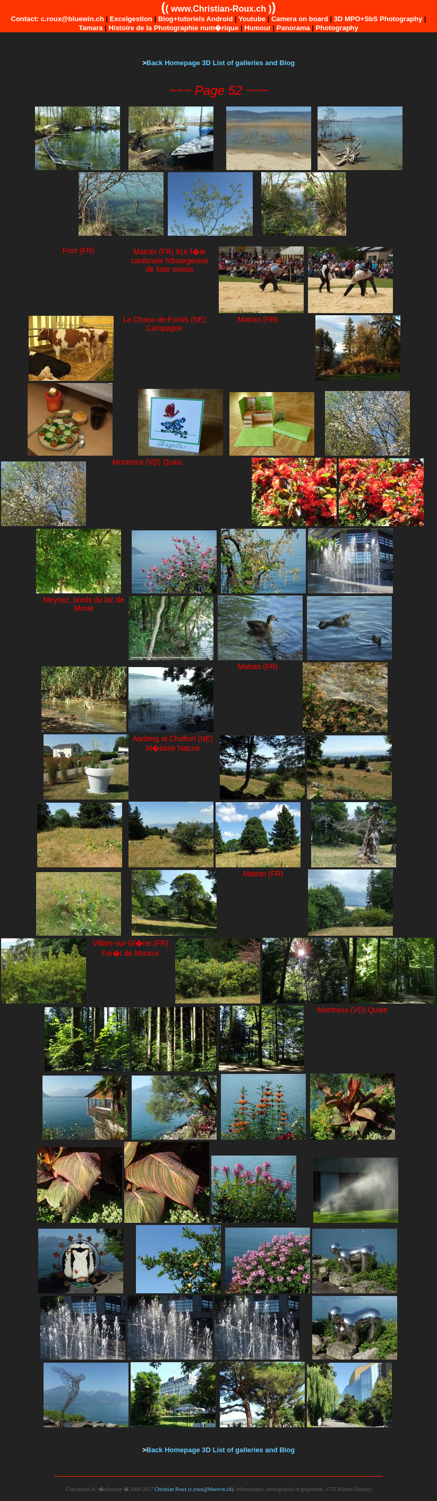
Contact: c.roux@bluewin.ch (57, 19)
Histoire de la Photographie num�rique (173, 28)
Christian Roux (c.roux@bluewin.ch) (194, 1489)
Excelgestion (131, 19)
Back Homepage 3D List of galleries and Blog (221, 63)
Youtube (251, 19)
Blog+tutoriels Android (195, 19)
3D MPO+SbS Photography (378, 19)
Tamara (90, 28)
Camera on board (299, 19)
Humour (257, 28)
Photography (337, 28)
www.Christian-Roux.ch (218, 8)
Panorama (293, 28)
